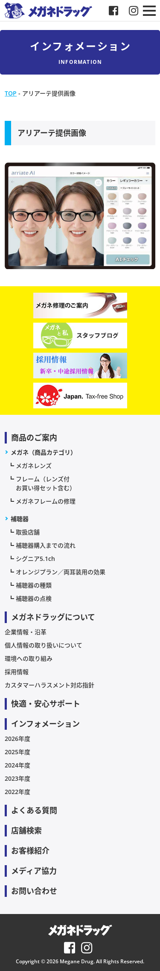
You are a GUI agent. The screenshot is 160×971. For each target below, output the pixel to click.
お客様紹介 (30, 850)
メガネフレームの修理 (46, 501)
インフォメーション (45, 724)
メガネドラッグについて (53, 617)
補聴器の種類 (34, 585)
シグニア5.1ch (35, 558)
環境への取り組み (28, 658)
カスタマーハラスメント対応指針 (49, 685)
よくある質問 (34, 810)
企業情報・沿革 (26, 632)
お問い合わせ (34, 891)
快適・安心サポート (45, 703)
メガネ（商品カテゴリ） (43, 452)
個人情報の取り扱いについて (43, 645)
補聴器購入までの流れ (46, 545)
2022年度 (17, 792)
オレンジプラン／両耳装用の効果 (60, 572)
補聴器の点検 (34, 598)
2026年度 (17, 738)
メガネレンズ (34, 466)
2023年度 (17, 778)
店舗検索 (26, 830)
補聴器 (20, 519)
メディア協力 (34, 871)
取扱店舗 (28, 532)
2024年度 (17, 765)
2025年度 (17, 752)
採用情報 (17, 672)
